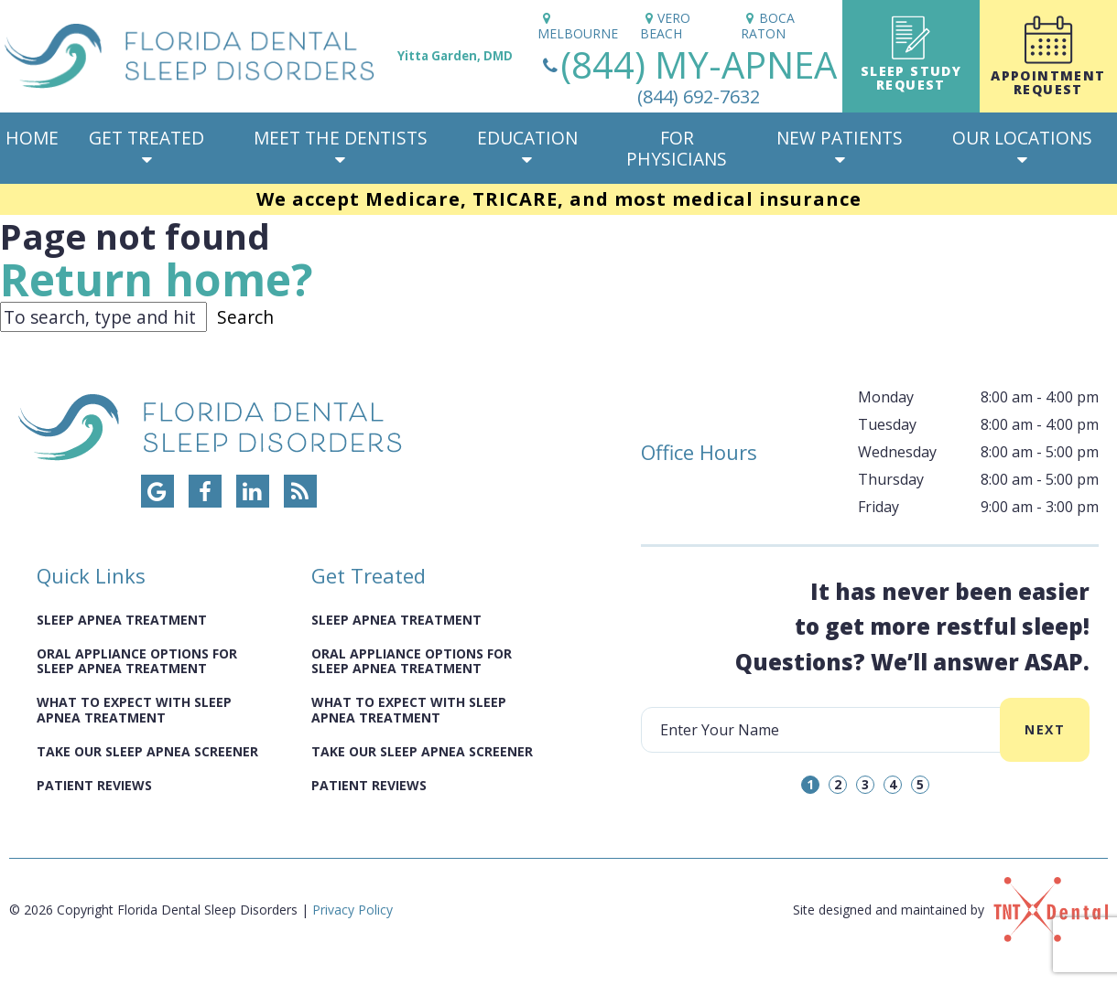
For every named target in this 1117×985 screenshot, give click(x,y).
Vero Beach (665, 25)
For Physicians (676, 148)
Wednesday (897, 452)
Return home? (157, 279)
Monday (886, 397)
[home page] (266, 56)
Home (32, 137)
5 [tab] (920, 784)
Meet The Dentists (341, 147)
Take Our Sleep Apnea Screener (147, 751)
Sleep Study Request (911, 54)
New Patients (839, 147)
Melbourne (577, 25)
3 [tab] (865, 784)
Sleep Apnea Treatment (122, 619)
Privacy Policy (352, 909)
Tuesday (887, 424)
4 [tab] (892, 784)
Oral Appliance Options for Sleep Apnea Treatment (137, 661)
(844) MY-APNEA (687, 76)
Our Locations (1022, 147)
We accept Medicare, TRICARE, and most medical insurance (559, 199)
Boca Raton (768, 25)
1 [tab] (810, 784)
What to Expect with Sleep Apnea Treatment (134, 709)
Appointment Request (1048, 57)
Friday (878, 507)
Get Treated (146, 147)
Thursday (891, 479)
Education (527, 147)
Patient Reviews (94, 785)
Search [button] (245, 317)
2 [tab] (837, 784)
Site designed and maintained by (950, 909)
